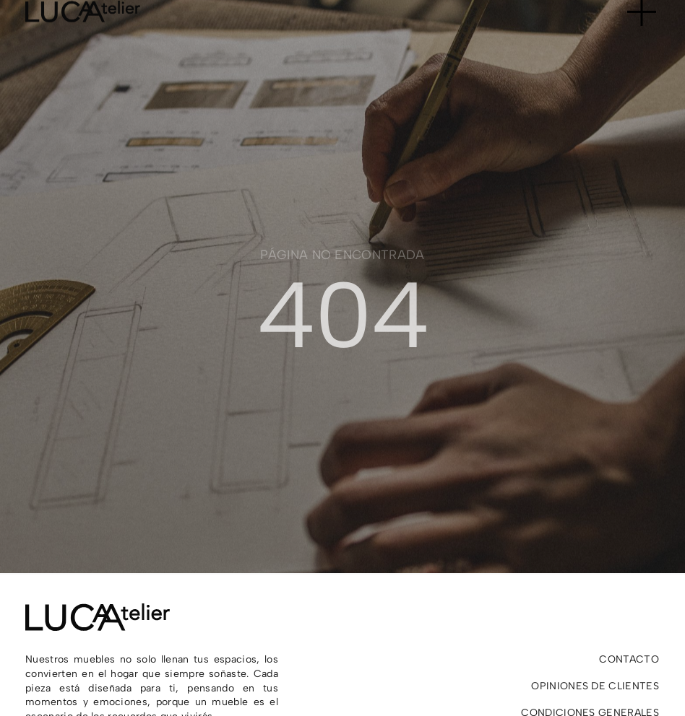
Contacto (629, 659)
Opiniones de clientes (595, 686)
